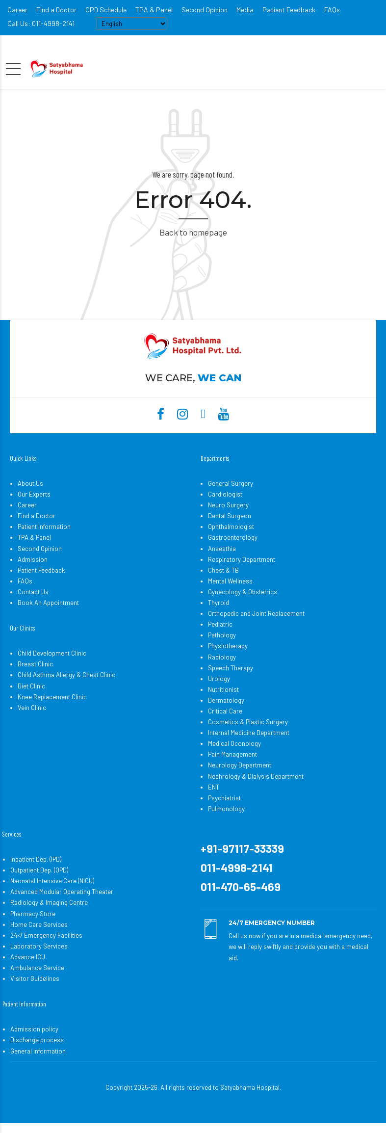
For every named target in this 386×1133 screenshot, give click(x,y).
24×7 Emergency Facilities (46, 935)
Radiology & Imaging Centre (49, 902)
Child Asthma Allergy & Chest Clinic (66, 675)
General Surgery (230, 483)
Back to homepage (193, 232)
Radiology (222, 657)
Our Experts (34, 494)
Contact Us (33, 592)
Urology (219, 679)
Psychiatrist (224, 798)
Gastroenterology (232, 537)
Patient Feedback (288, 9)
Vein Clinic (32, 707)
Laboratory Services (39, 946)
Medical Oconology (234, 743)
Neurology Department (239, 765)
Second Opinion (204, 9)
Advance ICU (27, 957)
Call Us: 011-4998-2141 (41, 23)
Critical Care (225, 711)
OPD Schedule (106, 9)
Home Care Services (39, 924)
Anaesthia (222, 549)
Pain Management (232, 754)
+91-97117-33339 (242, 848)
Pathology (222, 635)
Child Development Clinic (52, 653)
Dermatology (226, 700)
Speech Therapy (230, 668)
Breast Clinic (35, 664)
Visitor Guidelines (34, 978)
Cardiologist (225, 494)
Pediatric (220, 624)
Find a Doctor (56, 9)
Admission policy (34, 1029)
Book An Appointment (48, 602)
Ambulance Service (37, 968)
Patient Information (44, 526)
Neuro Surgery (228, 505)
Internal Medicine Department (248, 733)
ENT (213, 787)
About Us (30, 483)
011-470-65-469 (241, 887)
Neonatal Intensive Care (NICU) (52, 881)
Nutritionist (223, 689)
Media (245, 9)
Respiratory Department (241, 559)
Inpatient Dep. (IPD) (35, 859)
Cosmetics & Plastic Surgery (248, 722)
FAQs (332, 9)
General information (38, 1051)
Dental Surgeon (229, 516)
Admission (33, 559)
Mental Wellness (230, 581)
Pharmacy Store (32, 914)
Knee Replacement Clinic (52, 697)
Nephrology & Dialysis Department (256, 776)
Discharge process (37, 1040)
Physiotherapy (228, 646)
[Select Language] (131, 23)
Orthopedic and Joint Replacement (256, 613)
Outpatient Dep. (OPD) (39, 870)
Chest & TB (223, 570)
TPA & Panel (154, 9)
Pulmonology (226, 809)
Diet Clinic (31, 686)
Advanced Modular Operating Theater (61, 892)
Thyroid (218, 602)
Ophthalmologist (231, 526)
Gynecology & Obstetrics (242, 592)
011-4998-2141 (237, 867)
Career (17, 9)
